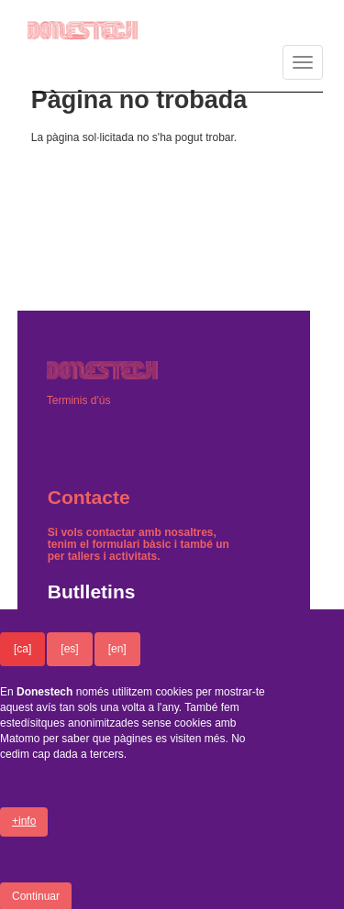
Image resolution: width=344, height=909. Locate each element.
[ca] (22, 664)
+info (24, 836)
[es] (69, 664)
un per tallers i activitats (138, 550)
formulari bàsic (131, 544)
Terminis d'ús (79, 400)
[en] (117, 664)
